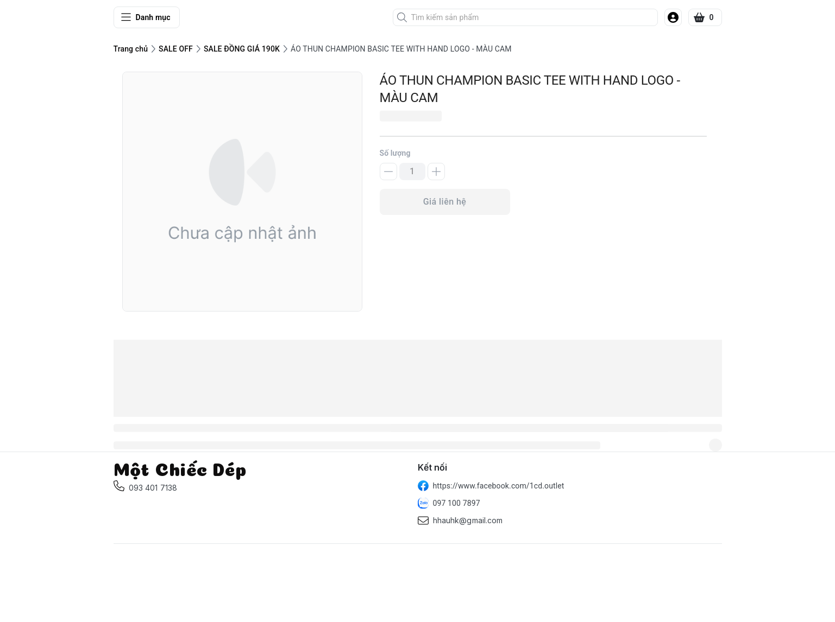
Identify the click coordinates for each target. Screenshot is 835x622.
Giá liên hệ (445, 201)
